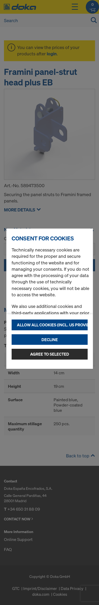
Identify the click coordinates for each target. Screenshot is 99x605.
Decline (49, 339)
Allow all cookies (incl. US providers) (52, 324)
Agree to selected (49, 354)
